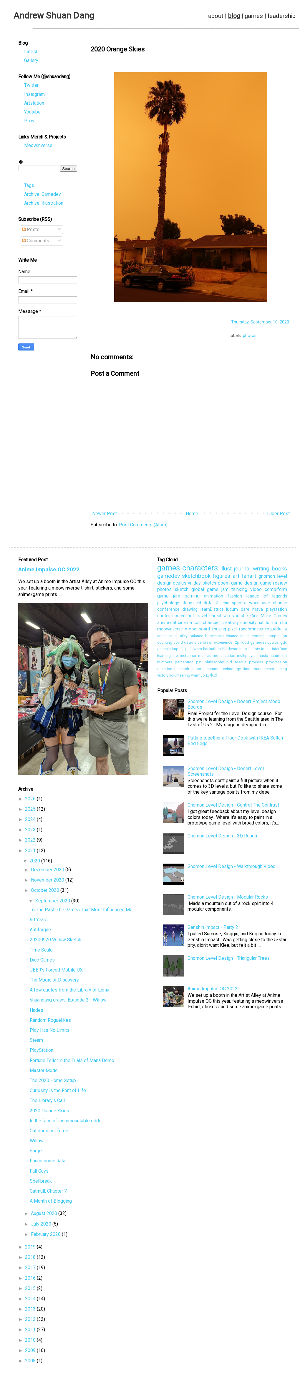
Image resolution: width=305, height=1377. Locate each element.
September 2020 (53, 902)
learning (164, 657)
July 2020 (41, 1226)
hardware (230, 650)
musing (219, 630)
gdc (283, 644)
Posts (30, 231)
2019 (31, 1248)
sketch (181, 591)
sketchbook (196, 577)
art (236, 577)
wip (226, 617)
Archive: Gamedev (42, 196)
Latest (30, 53)
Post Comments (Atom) (143, 526)
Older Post (278, 515)
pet (199, 664)
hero (243, 650)
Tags (29, 187)
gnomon (266, 578)
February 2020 (46, 1236)
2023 (31, 831)
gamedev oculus (264, 644)
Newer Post (104, 515)
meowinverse (170, 630)
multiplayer (246, 657)
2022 (31, 841)
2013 (31, 1310)
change (280, 604)
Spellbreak (41, 1183)
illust (226, 570)
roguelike (274, 630)
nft (284, 657)
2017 (31, 1269)
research (181, 670)
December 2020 (48, 871)
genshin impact (170, 650)
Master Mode (44, 1072)
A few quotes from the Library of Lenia (69, 991)
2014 (31, 1300)
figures (221, 577)
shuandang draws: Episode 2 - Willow (68, 1001)
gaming (192, 597)
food (245, 644)
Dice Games (42, 961)
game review (273, 584)
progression (276, 664)
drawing (190, 611)
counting (164, 644)
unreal (215, 617)
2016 (31, 1280)
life (175, 657)
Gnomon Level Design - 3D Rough (222, 837)
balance (196, 637)
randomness (251, 630)
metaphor (188, 657)
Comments (35, 242)
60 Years (39, 921)
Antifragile (40, 931)
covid (178, 644)
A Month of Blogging (51, 1203)
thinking (239, 591)
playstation (276, 611)
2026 (31, 800)
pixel (232, 630)
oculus (179, 584)
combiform (276, 591)
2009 (31, 1352)
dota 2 (211, 604)
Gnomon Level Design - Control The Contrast (233, 806)
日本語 (211, 677)
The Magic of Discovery (54, 981)
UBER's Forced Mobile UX (56, 971)
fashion (235, 597)
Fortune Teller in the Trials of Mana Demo (72, 1062)
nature (275, 657)
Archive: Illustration (43, 205)
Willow (37, 1142)
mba (283, 624)
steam (188, 604)
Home (192, 515)
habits (263, 624)
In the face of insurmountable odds (66, 1122)
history (254, 650)
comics (258, 637)
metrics (204, 657)
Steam (36, 1042)
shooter (198, 670)
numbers (164, 664)
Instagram (34, 96)
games (254, 16)
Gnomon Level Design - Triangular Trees (229, 960)
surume (213, 670)
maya (257, 611)
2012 (31, 1321)
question (164, 670)
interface (279, 650)
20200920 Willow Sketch (55, 941)
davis (188, 644)
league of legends (266, 597)
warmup (198, 677)
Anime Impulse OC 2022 (48, 571)
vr (190, 584)
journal (242, 570)
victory (162, 677)
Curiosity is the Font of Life (58, 1092)
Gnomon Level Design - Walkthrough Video (232, 868)
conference (168, 611)
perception (184, 664)
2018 (31, 1259)
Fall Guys (39, 1173)
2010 (31, 1342)
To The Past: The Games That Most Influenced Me (81, 911)
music (263, 657)
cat (173, 624)
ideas (266, 650)
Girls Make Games (268, 617)
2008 (31, 1362)
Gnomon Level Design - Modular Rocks (228, 899)
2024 (31, 821)
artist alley (178, 637)
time (246, 670)
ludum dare (237, 611)
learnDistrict (211, 611)
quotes (163, 617)
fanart (248, 577)
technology (231, 670)
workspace (259, 604)
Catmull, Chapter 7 (48, 1193)
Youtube (32, 113)
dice (198, 644)
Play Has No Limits (49, 1032)
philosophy (214, 664)
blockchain (214, 637)
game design (244, 584)
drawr (208, 644)
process (256, 664)
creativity (230, 624)
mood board (197, 630)
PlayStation (41, 1052)
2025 (31, 811)
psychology (168, 604)
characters (200, 569)
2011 (31, 1331)
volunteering (179, 677)
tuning (281, 670)
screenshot (183, 617)
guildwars (193, 650)
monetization (224, 657)
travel (201, 617)
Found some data (47, 1162)
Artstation (34, 105)
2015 (31, 1290)
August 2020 (44, 1215)
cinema (185, 624)
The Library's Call (47, 1102)
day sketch (204, 584)
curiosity (248, 624)
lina (274, 624)
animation (213, 597)
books (279, 570)
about (215, 16)
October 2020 (45, 892)
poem (224, 584)
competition (276, 637)
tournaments (263, 670)
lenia (225, 604)
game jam (168, 597)
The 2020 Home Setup (53, 1082)
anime (163, 624)
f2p (236, 644)
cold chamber (206, 624)
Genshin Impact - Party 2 (213, 929)
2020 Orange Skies (49, 1112)
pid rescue (236, 664)
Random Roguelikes (50, 1022)
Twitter (31, 87)
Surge (36, 1152)
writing (261, 570)
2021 (31, 852)
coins (245, 637)
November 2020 (48, 881)
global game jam (209, 591)
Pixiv (29, 122)
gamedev (168, 577)
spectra (239, 604)
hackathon (212, 650)
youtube (240, 617)
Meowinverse (38, 147)
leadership (282, 16)
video (256, 591)
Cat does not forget (50, 1132)
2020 (35, 862)
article (162, 637)
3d (198, 604)
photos (249, 337)
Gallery (31, 62)
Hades (36, 1012)
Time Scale (41, 951)
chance (232, 637)
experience (223, 644)
